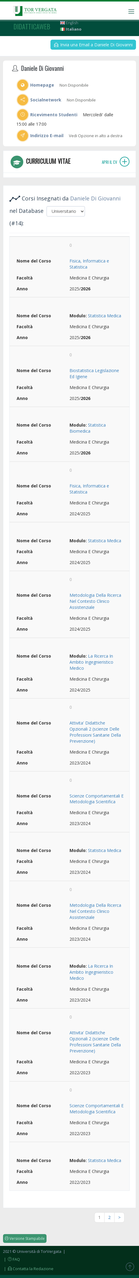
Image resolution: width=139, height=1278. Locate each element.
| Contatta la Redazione (28, 1268)
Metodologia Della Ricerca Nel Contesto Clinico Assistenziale (95, 601)
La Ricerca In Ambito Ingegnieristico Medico (91, 662)
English (69, 22)
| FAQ (11, 1259)
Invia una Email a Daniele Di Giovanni (93, 45)
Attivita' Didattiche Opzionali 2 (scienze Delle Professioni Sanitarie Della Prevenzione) (95, 732)
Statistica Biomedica (88, 428)
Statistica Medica (104, 316)
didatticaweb (32, 26)
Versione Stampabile (25, 1238)
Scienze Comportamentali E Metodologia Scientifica (97, 799)
